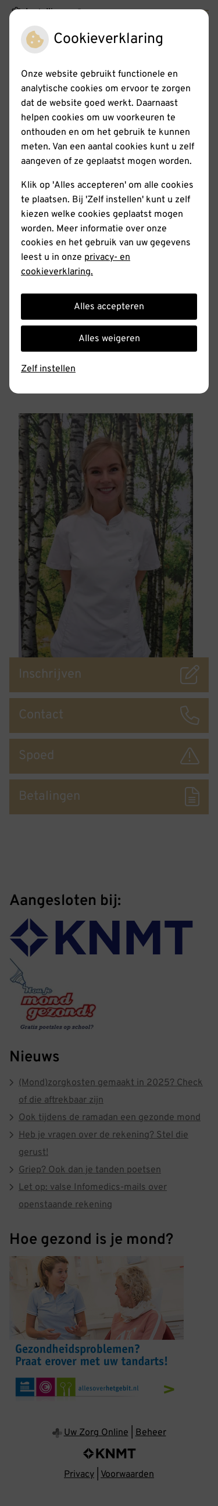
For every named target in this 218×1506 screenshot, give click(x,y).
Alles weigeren (109, 339)
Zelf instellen (48, 369)
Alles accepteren (109, 307)
